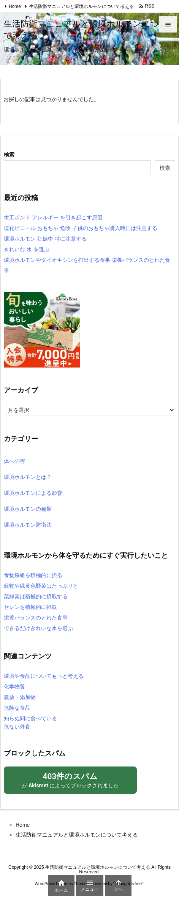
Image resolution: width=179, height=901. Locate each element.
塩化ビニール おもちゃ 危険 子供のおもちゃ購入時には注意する (80, 228)
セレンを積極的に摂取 (30, 607)
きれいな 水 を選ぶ (26, 249)
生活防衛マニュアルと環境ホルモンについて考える (81, 6)
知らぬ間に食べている (30, 718)
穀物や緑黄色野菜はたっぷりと (41, 586)
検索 (9, 155)
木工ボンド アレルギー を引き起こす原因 (53, 217)
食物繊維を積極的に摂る (33, 575)
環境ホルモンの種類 (28, 509)
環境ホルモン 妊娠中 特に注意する (45, 239)
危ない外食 (17, 727)
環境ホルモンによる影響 (33, 493)
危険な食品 (17, 708)
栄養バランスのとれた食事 (36, 618)
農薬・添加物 (20, 697)
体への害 (14, 461)
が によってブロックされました (70, 779)
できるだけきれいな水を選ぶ (38, 628)
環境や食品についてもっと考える (44, 676)
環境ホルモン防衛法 (28, 525)
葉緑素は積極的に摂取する (36, 596)
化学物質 (14, 687)
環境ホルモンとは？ (28, 477)
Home (15, 6)
